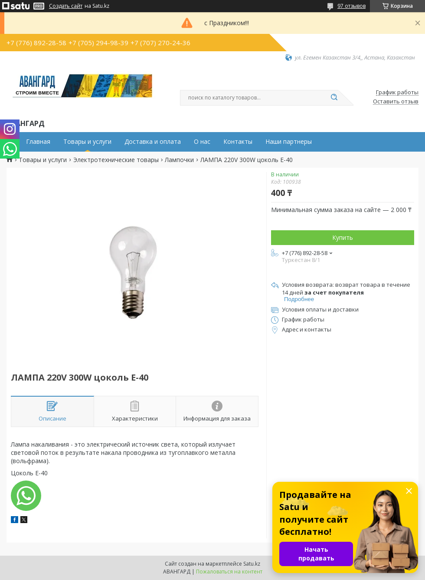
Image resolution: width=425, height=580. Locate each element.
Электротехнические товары (116, 160)
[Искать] (334, 98)
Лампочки (179, 160)
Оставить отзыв (395, 102)
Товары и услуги (87, 142)
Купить (342, 237)
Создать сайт (65, 6)
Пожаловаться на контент (229, 571)
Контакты (237, 142)
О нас (202, 142)
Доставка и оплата (152, 142)
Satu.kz (251, 563)
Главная (38, 142)
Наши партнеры (288, 142)
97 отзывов (351, 6)
